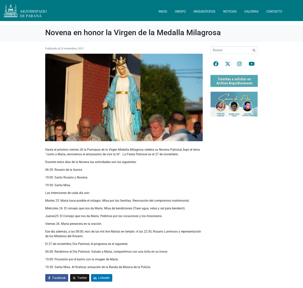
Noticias (230, 11)
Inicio (163, 11)
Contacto (274, 11)
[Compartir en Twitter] (79, 278)
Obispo (180, 11)
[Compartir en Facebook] (56, 278)
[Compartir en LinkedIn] (101, 278)
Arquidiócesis (204, 11)
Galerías (251, 11)
